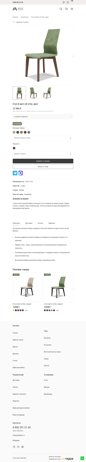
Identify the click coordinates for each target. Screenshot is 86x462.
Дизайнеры (48, 394)
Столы (15, 360)
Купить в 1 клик (43, 166)
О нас (46, 380)
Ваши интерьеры (19, 415)
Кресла (15, 346)
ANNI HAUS (29, 181)
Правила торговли (19, 394)
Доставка (28, 223)
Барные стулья (18, 340)
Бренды (46, 387)
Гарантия (52, 223)
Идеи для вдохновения (21, 408)
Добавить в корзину (43, 161)
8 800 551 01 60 (18, 2)
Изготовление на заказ (52, 352)
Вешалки (47, 338)
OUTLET (46, 365)
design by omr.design (55, 456)
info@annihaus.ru (19, 435)
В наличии (47, 345)
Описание (16, 223)
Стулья (15, 333)
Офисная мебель (19, 367)
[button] (73, 55)
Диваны (16, 353)
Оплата (40, 223)
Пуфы (46, 331)
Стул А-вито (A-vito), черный (22, 304)
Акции (46, 358)
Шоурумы (16, 440)
